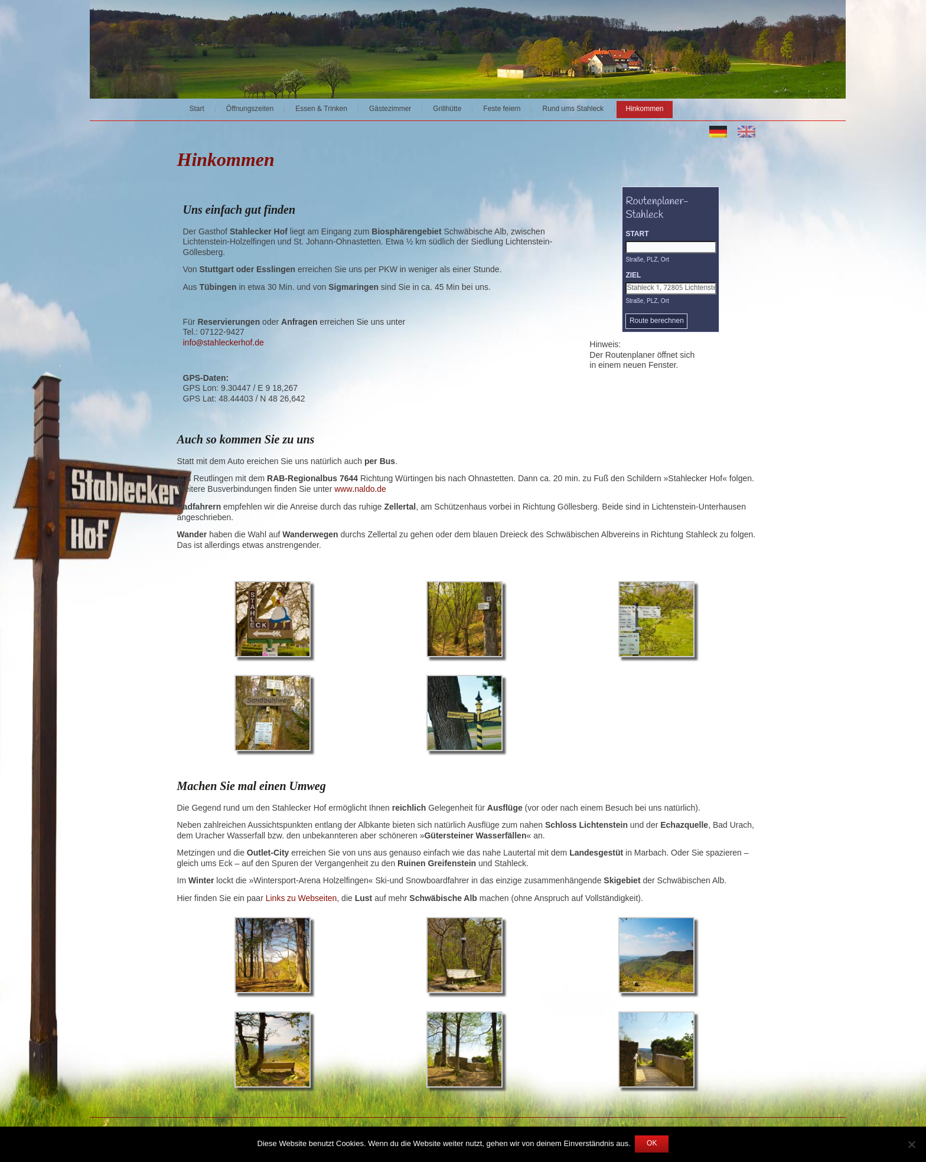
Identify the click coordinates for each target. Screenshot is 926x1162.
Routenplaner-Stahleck (657, 214)
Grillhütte (447, 109)
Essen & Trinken (321, 109)
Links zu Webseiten (301, 899)
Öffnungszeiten (250, 109)
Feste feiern (501, 109)
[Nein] (911, 1144)
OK (652, 1144)
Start (197, 109)
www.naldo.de (360, 489)
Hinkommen (644, 109)
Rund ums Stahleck (573, 109)
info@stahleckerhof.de (223, 343)
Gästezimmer (390, 109)
